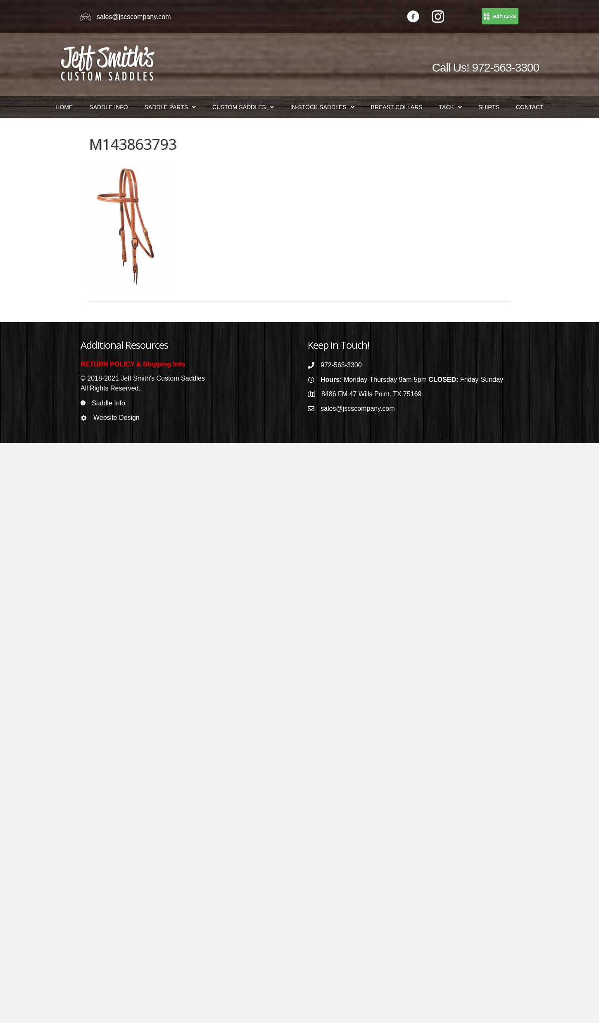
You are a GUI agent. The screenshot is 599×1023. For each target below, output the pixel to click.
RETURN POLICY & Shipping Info (133, 364)
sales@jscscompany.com (134, 16)
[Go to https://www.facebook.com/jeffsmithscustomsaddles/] (413, 17)
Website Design (116, 417)
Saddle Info (108, 403)
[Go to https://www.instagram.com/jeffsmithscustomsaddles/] (438, 17)
